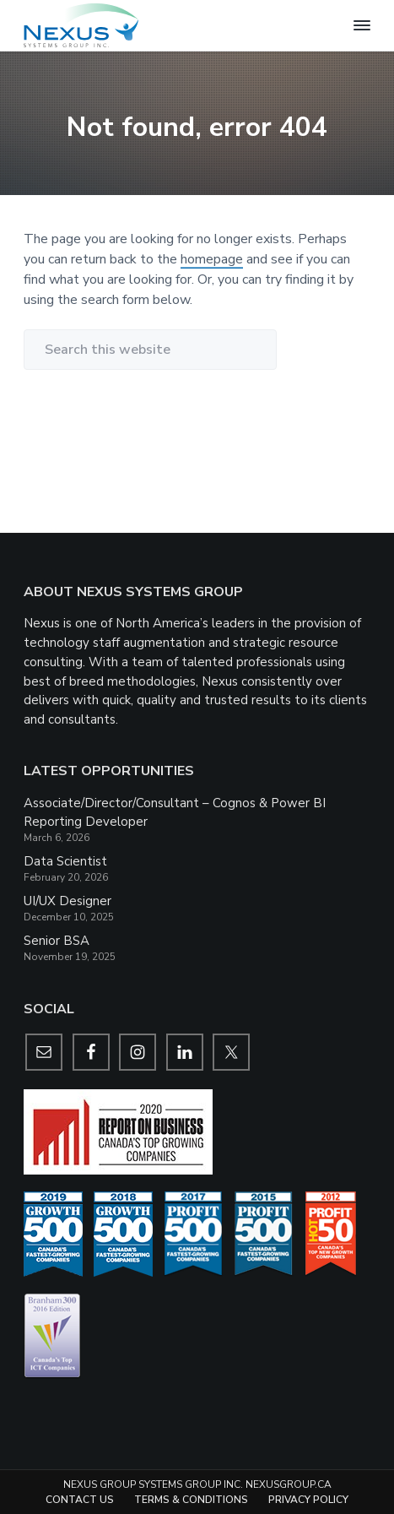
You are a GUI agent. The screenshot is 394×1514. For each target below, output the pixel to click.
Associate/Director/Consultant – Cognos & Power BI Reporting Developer (175, 813)
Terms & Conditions (191, 1499)
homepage (212, 259)
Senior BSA (56, 940)
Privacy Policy (308, 1499)
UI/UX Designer (67, 901)
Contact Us (80, 1499)
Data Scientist (65, 861)
